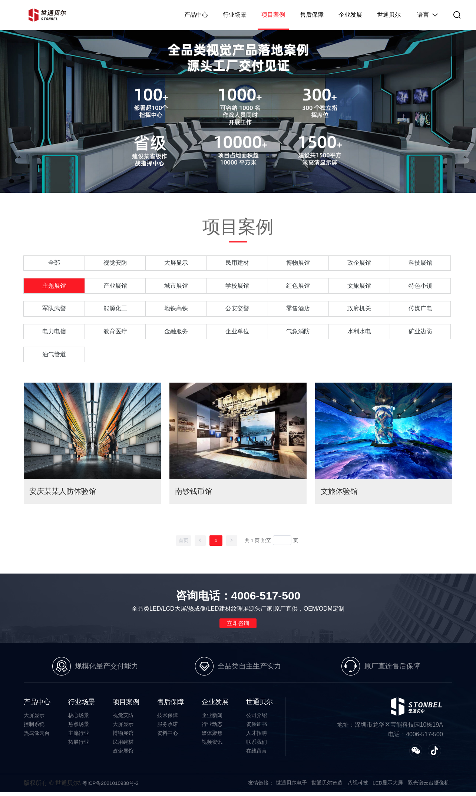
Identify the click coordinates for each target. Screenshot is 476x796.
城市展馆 (176, 286)
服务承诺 (167, 727)
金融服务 (176, 333)
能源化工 (115, 310)
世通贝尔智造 (326, 786)
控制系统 (34, 727)
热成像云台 (37, 736)
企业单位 (237, 333)
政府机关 (359, 310)
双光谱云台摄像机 (428, 786)
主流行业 (78, 736)
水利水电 (359, 333)
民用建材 (237, 263)
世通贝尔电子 (291, 786)
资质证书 (256, 727)
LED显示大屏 (387, 786)
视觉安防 (115, 263)
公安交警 (237, 310)
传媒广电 (420, 310)
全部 (54, 263)
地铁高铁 (176, 310)
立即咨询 (238, 625)
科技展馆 (420, 263)
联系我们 (256, 745)
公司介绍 (256, 718)
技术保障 (167, 718)
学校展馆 (237, 286)
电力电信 (54, 333)
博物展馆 (298, 263)
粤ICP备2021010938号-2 (111, 787)
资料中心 (167, 736)
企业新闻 (212, 718)
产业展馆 (115, 286)
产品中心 (196, 14)
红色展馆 (298, 286)
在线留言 (256, 754)
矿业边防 (420, 333)
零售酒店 (298, 310)
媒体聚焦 (212, 736)
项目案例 (273, 14)
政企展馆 (359, 263)
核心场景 (78, 718)
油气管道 (54, 356)
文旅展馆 (359, 286)
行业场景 (235, 14)
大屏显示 (176, 263)
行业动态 (212, 727)
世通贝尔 (389, 14)
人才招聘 (256, 736)
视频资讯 (212, 745)
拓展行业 (78, 745)
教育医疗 (115, 333)
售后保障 (312, 14)
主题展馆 (54, 286)
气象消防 (298, 333)
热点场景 (78, 727)
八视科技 (357, 786)
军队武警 (54, 310)
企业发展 (350, 14)
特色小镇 (420, 286)
